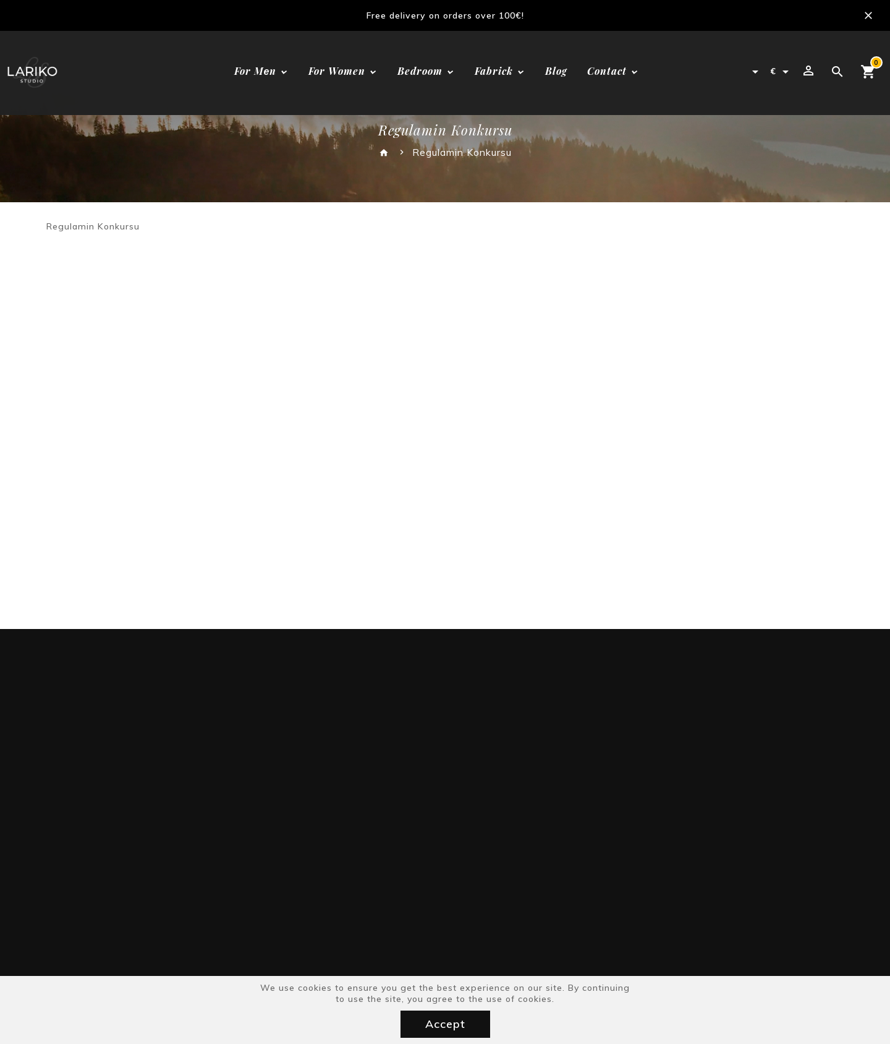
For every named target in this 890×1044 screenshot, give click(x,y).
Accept (445, 1024)
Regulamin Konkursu (462, 152)
